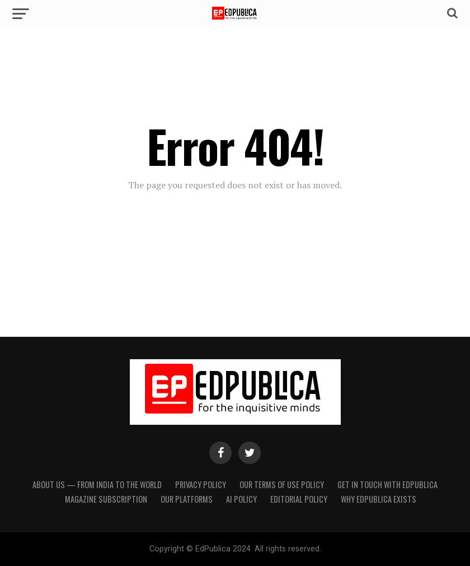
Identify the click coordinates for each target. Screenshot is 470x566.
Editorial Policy (298, 499)
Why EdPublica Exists (378, 499)
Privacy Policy (200, 484)
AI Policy (241, 499)
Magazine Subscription (106, 499)
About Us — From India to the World (97, 484)
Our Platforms (187, 499)
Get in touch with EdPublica (387, 484)
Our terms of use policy (281, 484)
